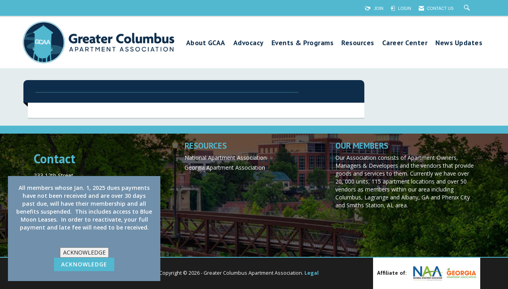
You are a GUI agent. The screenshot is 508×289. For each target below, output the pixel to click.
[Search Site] (468, 8)
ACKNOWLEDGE (84, 252)
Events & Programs (302, 43)
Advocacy (248, 43)
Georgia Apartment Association (225, 167)
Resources (357, 43)
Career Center (405, 43)
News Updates (458, 43)
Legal (311, 273)
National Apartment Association (226, 157)
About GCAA (205, 43)
